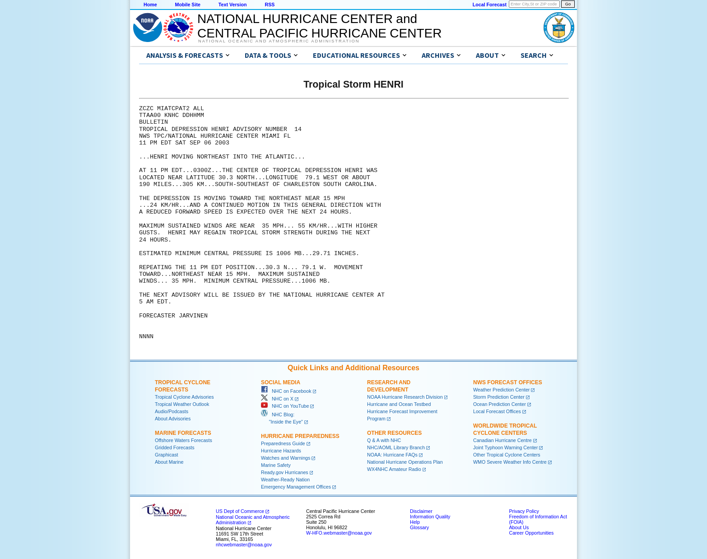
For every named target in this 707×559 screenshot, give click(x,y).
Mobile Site (187, 4)
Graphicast (166, 454)
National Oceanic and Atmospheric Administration (278, 41)
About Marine (169, 462)
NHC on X (277, 398)
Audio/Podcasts (171, 411)
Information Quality (430, 516)
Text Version (233, 4)
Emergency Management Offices (296, 486)
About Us (519, 527)
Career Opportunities (531, 533)
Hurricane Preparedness (300, 436)
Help (415, 522)
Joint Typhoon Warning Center (505, 447)
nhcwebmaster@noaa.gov (244, 544)
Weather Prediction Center (501, 389)
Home (150, 4)
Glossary (419, 527)
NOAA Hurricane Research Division (405, 397)
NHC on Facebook (286, 391)
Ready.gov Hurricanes (284, 472)
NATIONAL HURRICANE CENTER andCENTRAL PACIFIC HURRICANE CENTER (319, 26)
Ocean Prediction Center (499, 404)
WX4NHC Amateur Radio (394, 469)
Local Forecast (490, 4)
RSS (269, 4)
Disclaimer (421, 511)
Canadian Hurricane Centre (502, 440)
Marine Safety (276, 465)
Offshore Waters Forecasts (183, 440)
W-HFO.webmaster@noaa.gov (339, 533)
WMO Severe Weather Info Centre (510, 462)
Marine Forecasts (183, 433)
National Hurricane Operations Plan (405, 462)
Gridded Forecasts (175, 447)
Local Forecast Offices (497, 411)
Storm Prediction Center (499, 397)
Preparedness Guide (283, 443)
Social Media (280, 382)
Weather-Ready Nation (285, 479)
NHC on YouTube (285, 406)
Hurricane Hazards (281, 450)
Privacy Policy (524, 511)
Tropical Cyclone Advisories (184, 397)
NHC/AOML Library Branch (396, 447)
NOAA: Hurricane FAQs (392, 454)
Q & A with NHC (384, 440)
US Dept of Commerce (240, 511)
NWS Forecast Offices (507, 382)
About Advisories (173, 418)
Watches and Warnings (285, 458)
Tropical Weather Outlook (182, 404)
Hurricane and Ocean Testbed (399, 404)
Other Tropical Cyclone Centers (506, 454)
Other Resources (394, 433)
